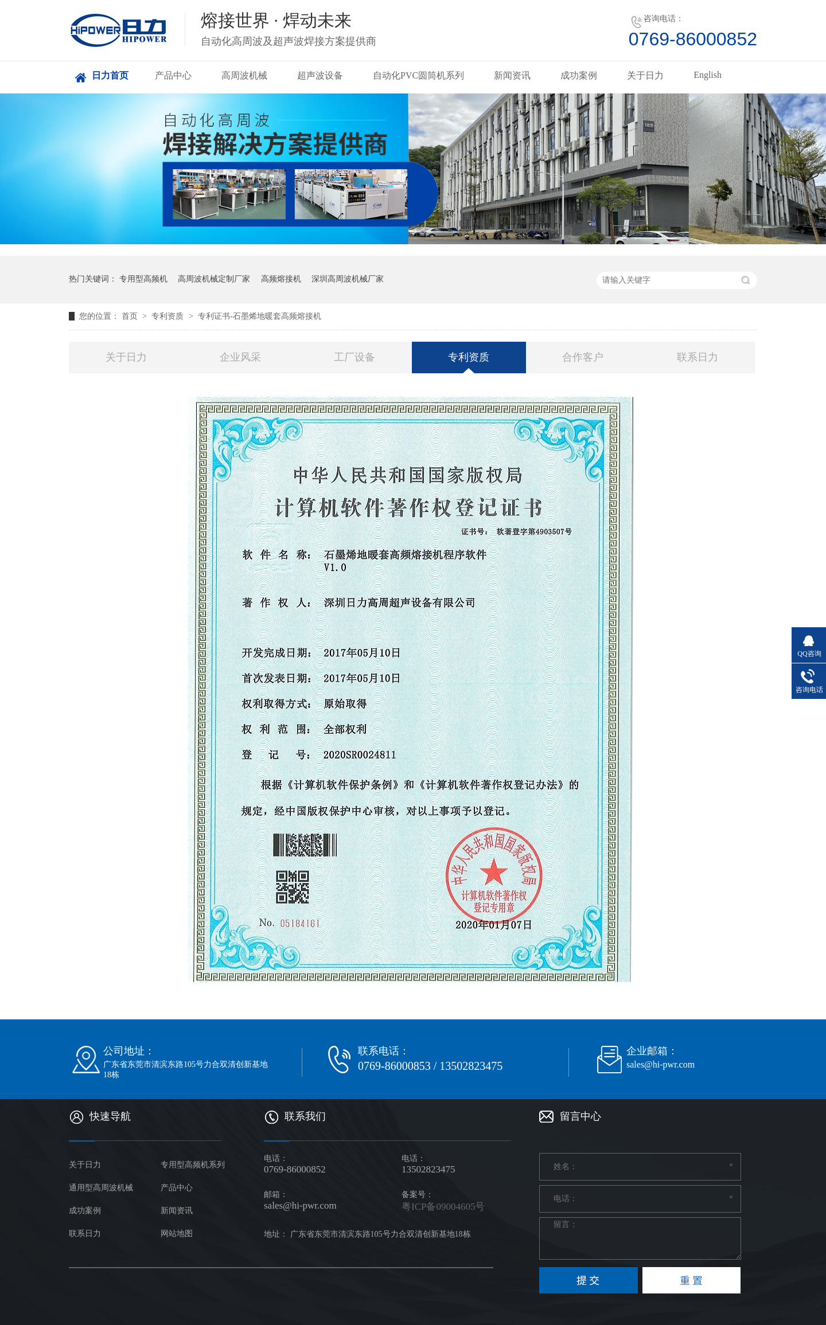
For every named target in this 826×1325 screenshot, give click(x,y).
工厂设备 (354, 357)
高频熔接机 (281, 279)
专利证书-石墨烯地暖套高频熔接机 (259, 316)
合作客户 (582, 357)
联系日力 (697, 357)
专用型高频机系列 (193, 1164)
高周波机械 (244, 75)
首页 (131, 316)
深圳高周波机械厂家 (347, 279)
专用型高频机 (143, 279)
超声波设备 (320, 75)
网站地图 (177, 1233)
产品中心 (173, 75)
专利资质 (168, 316)
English (707, 75)
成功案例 (578, 75)
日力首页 (110, 75)
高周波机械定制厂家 (214, 279)
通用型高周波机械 (101, 1187)
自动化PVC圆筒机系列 (418, 75)
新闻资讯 (512, 75)
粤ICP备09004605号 (443, 1206)
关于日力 (645, 75)
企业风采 (240, 357)
